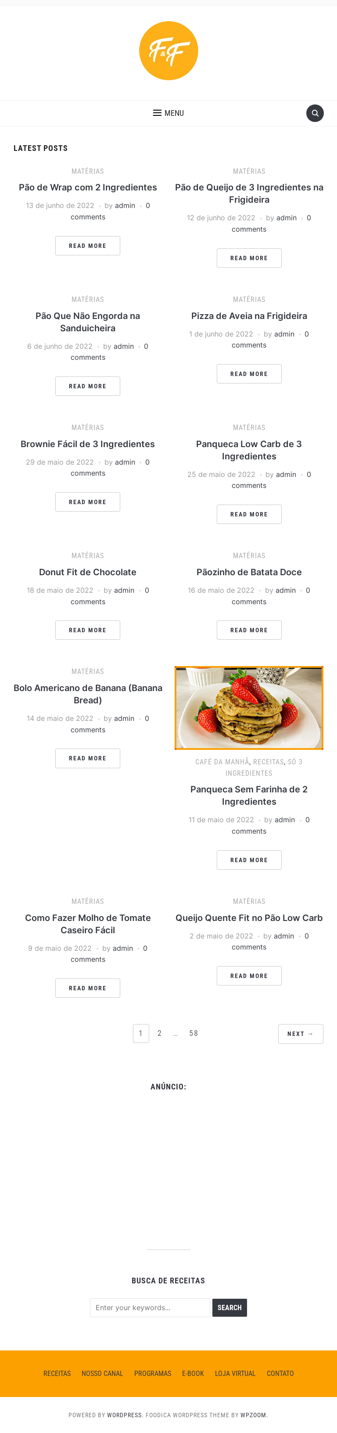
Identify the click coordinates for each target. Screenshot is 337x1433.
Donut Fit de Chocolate (87, 572)
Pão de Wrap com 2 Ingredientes (88, 187)
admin (125, 205)
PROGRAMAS (152, 1373)
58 (194, 1033)
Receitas (268, 762)
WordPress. (125, 1415)
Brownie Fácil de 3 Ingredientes (88, 444)
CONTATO (280, 1373)
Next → (300, 1033)
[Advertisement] (169, 1165)
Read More (88, 245)
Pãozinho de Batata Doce (249, 572)
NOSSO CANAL (102, 1373)
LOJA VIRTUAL (235, 1373)
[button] (168, 113)
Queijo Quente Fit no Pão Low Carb (249, 918)
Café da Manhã (222, 762)
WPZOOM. (254, 1415)
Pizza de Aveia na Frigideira (249, 316)
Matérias (88, 171)
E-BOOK (193, 1373)
